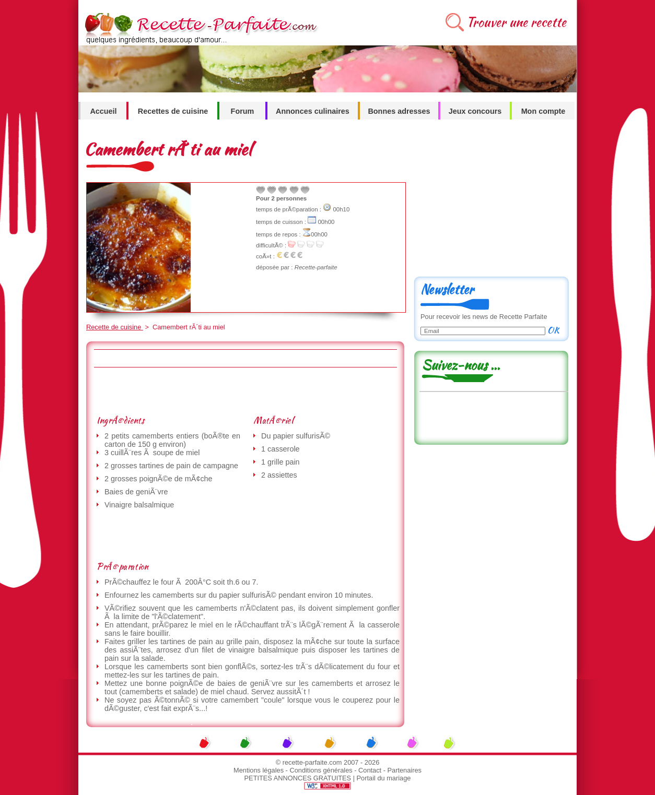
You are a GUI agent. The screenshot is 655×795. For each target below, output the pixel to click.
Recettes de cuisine (173, 111)
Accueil (103, 111)
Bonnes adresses (399, 111)
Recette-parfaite (316, 267)
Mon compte (543, 111)
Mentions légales (258, 770)
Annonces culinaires (312, 111)
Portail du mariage (384, 778)
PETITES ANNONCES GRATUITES (298, 778)
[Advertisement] (245, 391)
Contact (369, 770)
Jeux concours (475, 111)
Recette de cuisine (114, 327)
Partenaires (405, 770)
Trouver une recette (516, 22)
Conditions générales (320, 770)
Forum (242, 111)
